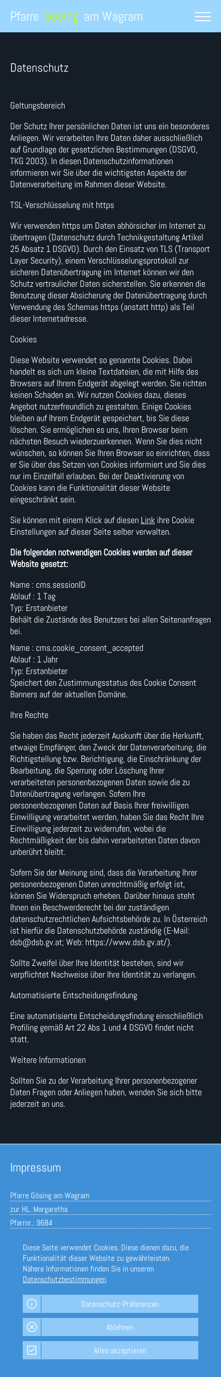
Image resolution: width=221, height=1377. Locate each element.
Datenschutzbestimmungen (64, 1279)
